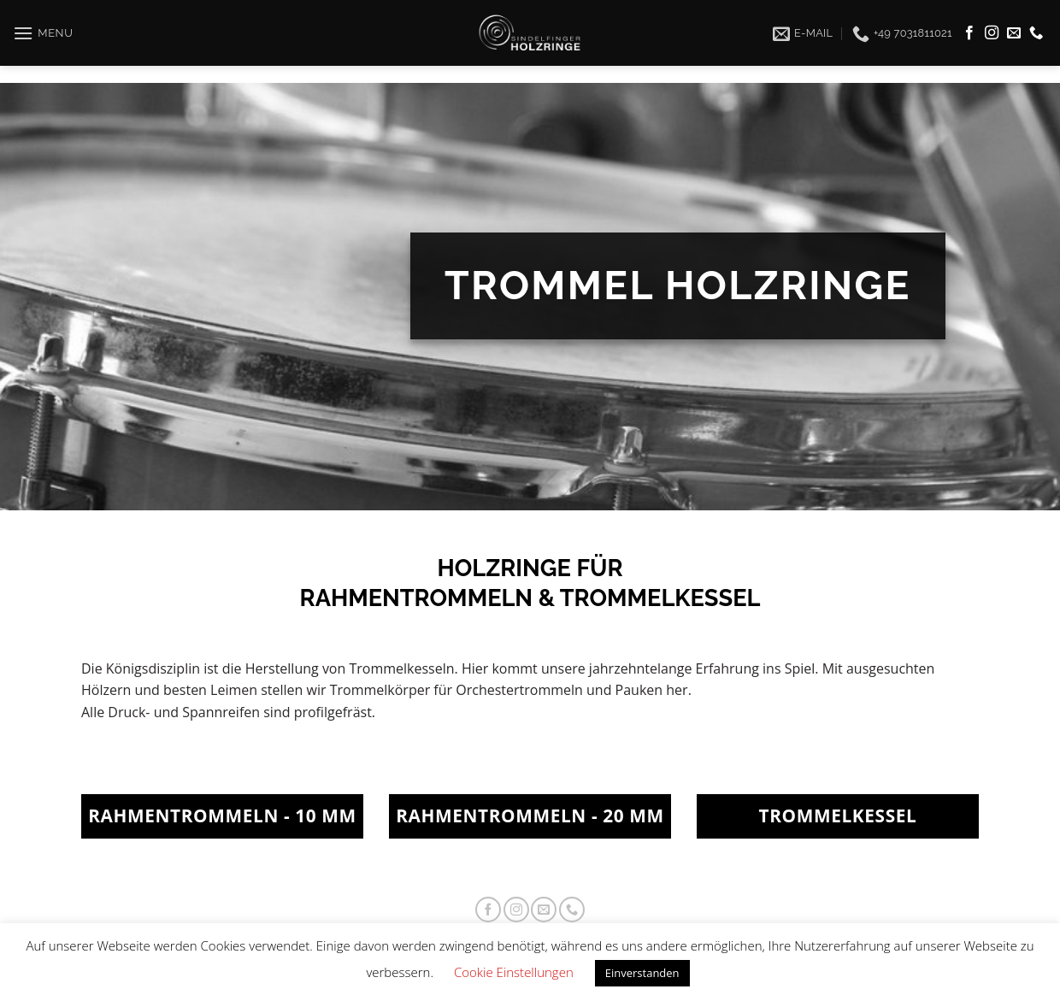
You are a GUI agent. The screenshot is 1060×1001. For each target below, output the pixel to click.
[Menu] (43, 24)
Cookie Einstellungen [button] (514, 971)
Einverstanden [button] (642, 972)
